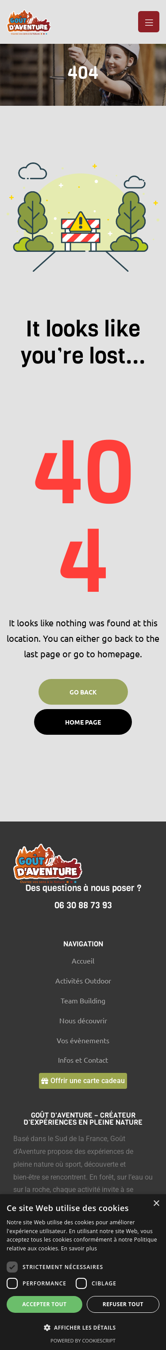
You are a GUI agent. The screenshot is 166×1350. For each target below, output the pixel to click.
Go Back (83, 692)
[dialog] (83, 1272)
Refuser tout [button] (123, 1304)
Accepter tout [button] (44, 1304)
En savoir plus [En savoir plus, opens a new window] (79, 1248)
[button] (83, 1081)
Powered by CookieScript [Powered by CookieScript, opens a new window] (83, 1340)
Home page (83, 722)
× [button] (156, 1203)
